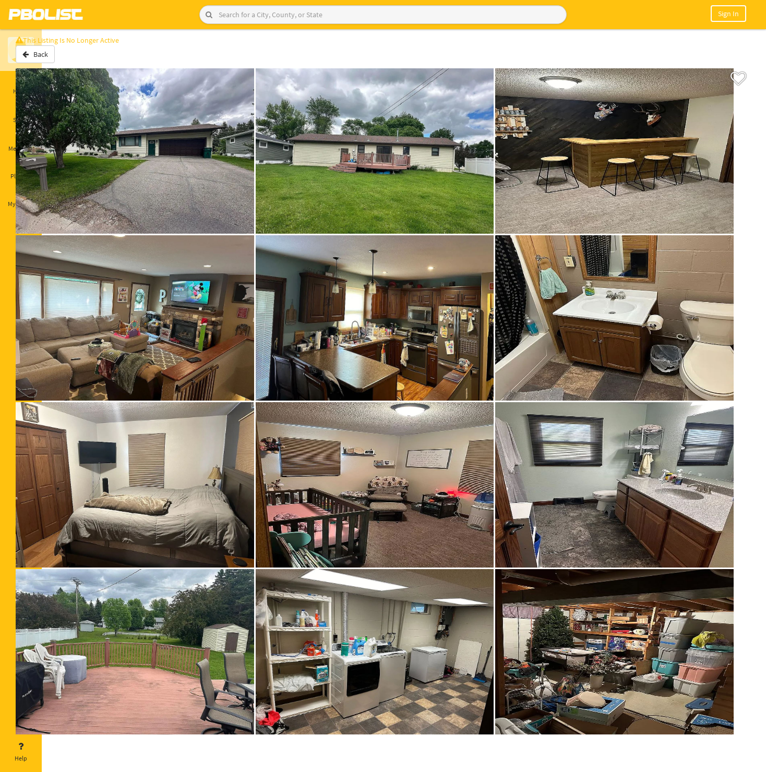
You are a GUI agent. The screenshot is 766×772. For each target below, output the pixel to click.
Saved (21, 114)
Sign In (728, 13)
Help (21, 752)
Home (21, 85)
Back (69, 59)
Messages (21, 142)
